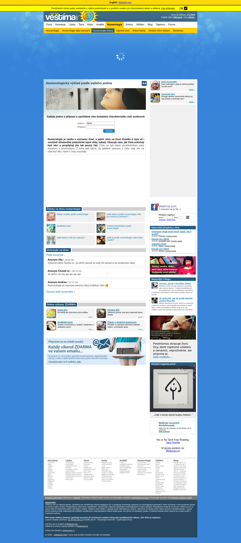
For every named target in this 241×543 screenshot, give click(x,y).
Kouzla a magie (171, 236)
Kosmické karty (168, 94)
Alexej (191, 17)
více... (192, 89)
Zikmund (177, 17)
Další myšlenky (164, 431)
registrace (162, 220)
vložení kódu (171, 220)
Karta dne (62, 310)
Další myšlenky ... (162, 357)
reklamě (77, 498)
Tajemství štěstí (179, 469)
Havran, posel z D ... (181, 462)
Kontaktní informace (53, 498)
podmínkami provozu (140, 498)
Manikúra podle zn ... (181, 478)
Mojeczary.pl (173, 451)
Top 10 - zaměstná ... (181, 471)
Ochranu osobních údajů (182, 498)
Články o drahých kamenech (121, 322)
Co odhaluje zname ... (181, 483)
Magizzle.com (125, 2)
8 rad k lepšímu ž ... (180, 479)
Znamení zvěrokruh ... (181, 484)
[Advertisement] (120, 56)
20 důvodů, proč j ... (180, 476)
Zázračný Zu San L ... (181, 474)
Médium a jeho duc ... (181, 490)
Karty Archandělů (169, 82)
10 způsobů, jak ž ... (180, 464)
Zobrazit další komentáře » (60, 291)
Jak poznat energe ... (181, 468)
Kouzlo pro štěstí (160, 239)
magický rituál (159, 244)
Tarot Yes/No (173, 442)
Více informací (168, 8)
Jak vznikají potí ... (180, 486)
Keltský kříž (113, 310)
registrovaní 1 (68, 530)
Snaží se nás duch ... (181, 466)
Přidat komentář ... (56, 255)
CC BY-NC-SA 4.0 (75, 520)
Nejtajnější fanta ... (180, 488)
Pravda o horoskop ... (181, 481)
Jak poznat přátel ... (180, 473)
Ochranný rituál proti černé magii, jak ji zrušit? (171, 232)
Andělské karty (65, 322)
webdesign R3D (60, 535)
